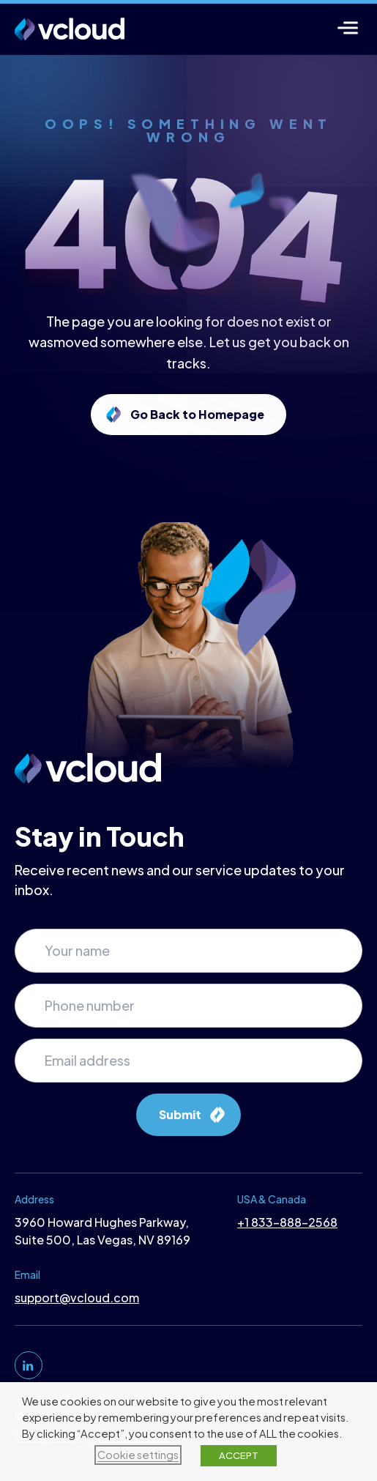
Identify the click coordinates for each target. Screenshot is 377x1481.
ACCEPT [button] (238, 1455)
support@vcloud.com (77, 1297)
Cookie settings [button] (138, 1454)
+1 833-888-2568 (287, 1222)
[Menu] (348, 27)
